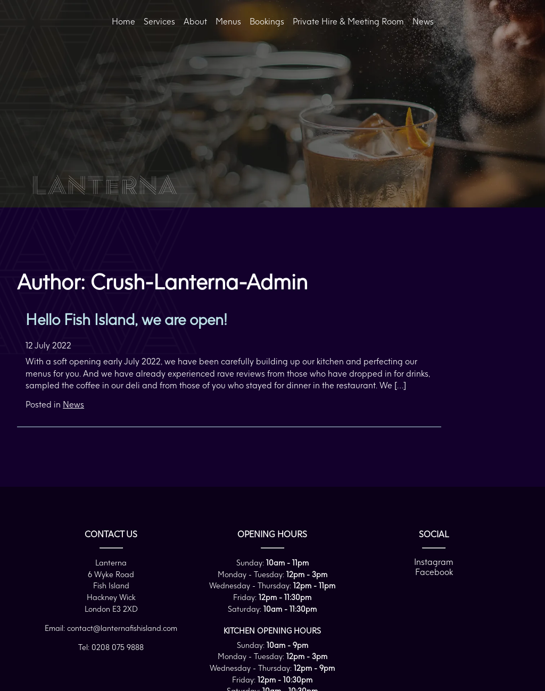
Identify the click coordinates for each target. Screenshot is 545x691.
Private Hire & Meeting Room (348, 21)
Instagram (433, 561)
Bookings (267, 21)
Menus (228, 21)
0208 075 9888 (118, 647)
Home (123, 21)
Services (159, 21)
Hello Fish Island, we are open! (126, 319)
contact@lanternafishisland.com (122, 627)
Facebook (434, 572)
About (195, 21)
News (423, 21)
